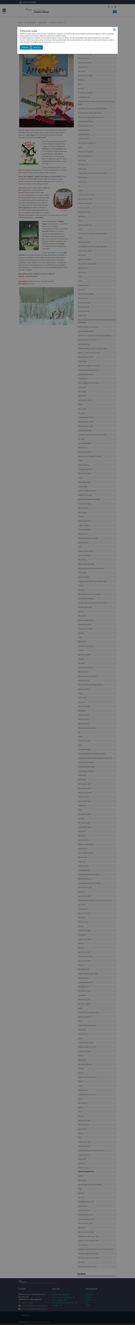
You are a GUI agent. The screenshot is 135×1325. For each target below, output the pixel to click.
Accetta (38, 48)
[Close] (114, 29)
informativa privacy (58, 42)
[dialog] (67, 40)
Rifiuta (27, 48)
